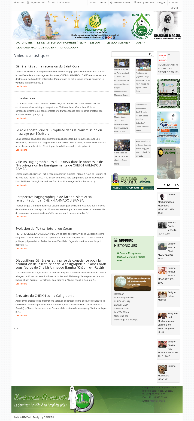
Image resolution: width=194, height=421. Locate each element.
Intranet (174, 8)
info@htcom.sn (157, 401)
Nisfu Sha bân (121, 316)
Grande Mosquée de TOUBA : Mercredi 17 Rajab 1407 (131, 257)
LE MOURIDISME (118, 42)
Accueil (19, 2)
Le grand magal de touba (36, 47)
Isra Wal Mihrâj (121, 312)
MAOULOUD (69, 47)
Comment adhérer (120, 2)
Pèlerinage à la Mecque (126, 319)
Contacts (173, 2)
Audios (92, 2)
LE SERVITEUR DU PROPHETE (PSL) (61, 42)
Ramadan (119, 294)
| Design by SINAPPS (43, 417)
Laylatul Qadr (121, 305)
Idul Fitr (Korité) (122, 301)
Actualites (24, 42)
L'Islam (96, 42)
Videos (103, 2)
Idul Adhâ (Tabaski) (124, 297)
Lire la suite (21, 86)
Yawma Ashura (121, 308)
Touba (140, 42)
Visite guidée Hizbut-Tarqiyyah (149, 2)
